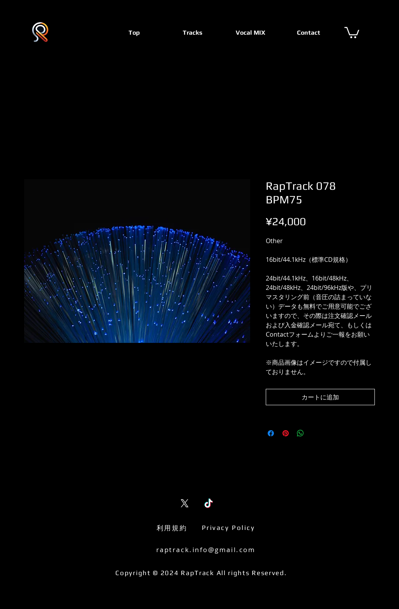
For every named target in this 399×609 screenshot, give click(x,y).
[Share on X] (315, 433)
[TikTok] (208, 503)
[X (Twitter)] (184, 503)
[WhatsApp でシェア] (300, 433)
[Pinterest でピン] (285, 433)
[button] (351, 32)
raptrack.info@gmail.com (206, 549)
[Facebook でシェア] (270, 433)
